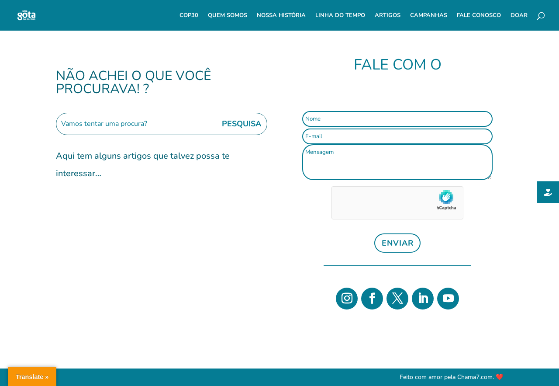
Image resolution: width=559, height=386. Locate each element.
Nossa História (281, 15)
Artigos (387, 15)
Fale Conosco (479, 15)
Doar (519, 15)
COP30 (188, 15)
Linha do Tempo (340, 15)
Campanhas (428, 15)
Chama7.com (475, 377)
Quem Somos (227, 15)
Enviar (398, 243)
